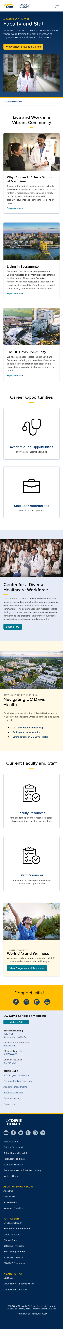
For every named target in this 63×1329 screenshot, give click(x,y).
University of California (15, 1289)
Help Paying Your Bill (14, 1251)
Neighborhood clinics (14, 1158)
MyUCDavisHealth (12, 1223)
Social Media (10, 1202)
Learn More (12, 627)
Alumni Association (13, 1092)
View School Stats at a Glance (23, 47)
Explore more (15, 208)
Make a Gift (16, 1022)
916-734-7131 (9, 1062)
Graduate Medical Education (17, 1081)
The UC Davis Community (26, 351)
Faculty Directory (12, 1098)
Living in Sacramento (23, 266)
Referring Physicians (13, 1246)
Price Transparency (13, 1257)
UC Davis (8, 1278)
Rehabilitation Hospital (15, 1153)
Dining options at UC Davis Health (30, 736)
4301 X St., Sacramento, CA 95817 (31, 1313)
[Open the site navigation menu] (57, 6)
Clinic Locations (11, 1234)
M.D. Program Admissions (16, 1075)
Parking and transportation (26, 732)
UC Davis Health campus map (28, 727)
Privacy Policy (24, 1308)
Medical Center (11, 1141)
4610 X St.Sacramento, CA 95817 (14, 1035)
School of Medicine (14, 101)
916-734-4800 (10, 1054)
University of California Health (18, 1283)
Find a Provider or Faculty (16, 1228)
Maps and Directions (13, 1208)
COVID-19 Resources (14, 1263)
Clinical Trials (10, 1240)
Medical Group (10, 1176)
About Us (8, 1191)
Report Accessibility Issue (44, 1308)
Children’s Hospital (13, 1147)
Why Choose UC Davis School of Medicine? (29, 179)
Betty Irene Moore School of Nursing (22, 1170)
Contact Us (9, 1104)
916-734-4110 (9, 1045)
